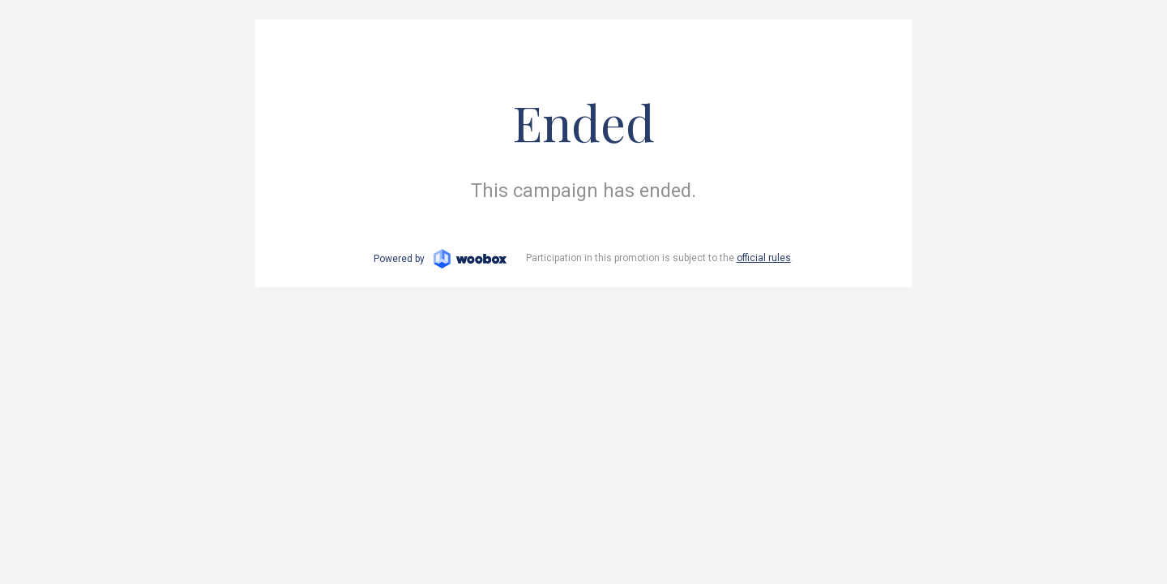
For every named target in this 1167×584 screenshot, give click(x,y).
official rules (764, 258)
